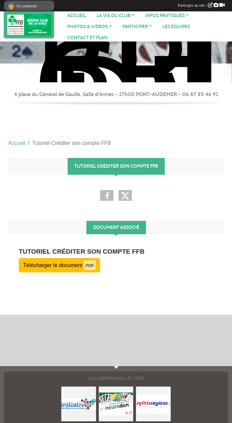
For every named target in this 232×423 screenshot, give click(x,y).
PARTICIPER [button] (135, 26)
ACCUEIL (76, 15)
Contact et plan (87, 37)
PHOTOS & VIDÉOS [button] (87, 26)
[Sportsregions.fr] (153, 403)
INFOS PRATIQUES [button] (165, 15)
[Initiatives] (78, 403)
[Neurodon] (116, 403)
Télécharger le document (59, 265)
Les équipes (176, 26)
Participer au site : (201, 5)
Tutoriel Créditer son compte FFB (82, 251)
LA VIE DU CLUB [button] (114, 15)
